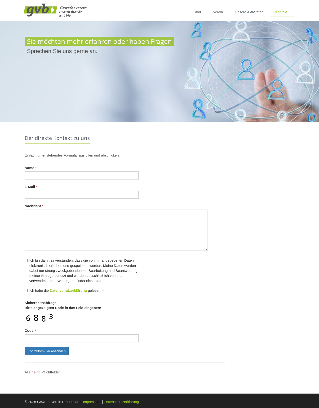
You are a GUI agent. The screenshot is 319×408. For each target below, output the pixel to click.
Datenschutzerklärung (121, 402)
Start (197, 12)
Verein (218, 12)
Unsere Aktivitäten (249, 12)
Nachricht (34, 206)
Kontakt (281, 12)
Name (31, 168)
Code (30, 330)
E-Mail (31, 187)
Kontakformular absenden (47, 351)
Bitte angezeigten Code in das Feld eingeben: (63, 305)
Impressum (92, 402)
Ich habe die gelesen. (64, 290)
